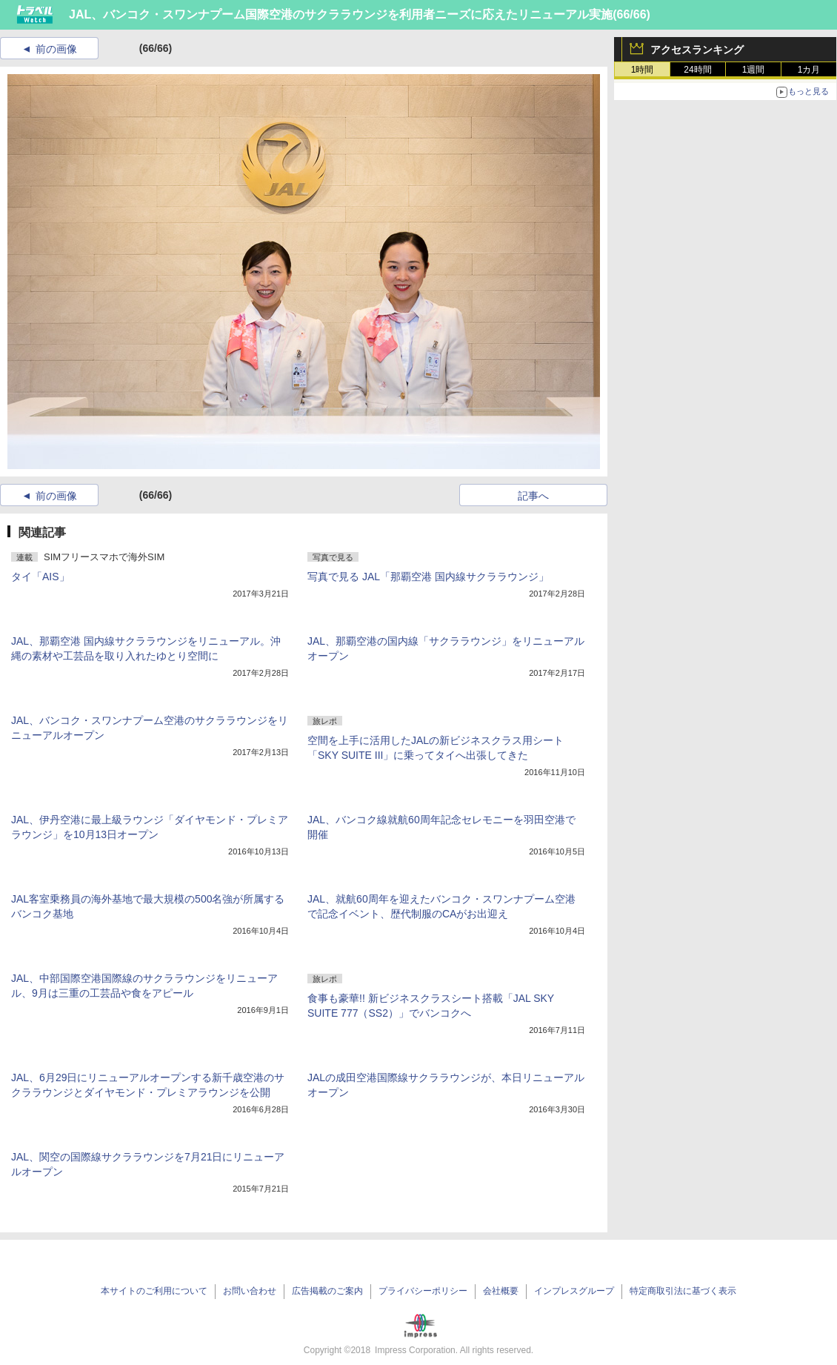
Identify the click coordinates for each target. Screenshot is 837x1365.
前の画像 (56, 49)
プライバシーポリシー (423, 1291)
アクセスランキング (697, 50)
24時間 (697, 69)
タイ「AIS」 (40, 576)
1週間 (753, 69)
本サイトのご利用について (154, 1291)
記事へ (533, 496)
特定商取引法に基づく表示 (683, 1291)
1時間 (642, 69)
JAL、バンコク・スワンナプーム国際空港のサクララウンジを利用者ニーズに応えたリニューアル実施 (341, 14)
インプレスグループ (574, 1291)
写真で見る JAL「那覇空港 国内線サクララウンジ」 (428, 576)
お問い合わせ (249, 1291)
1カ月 (809, 69)
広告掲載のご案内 (327, 1291)
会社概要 (500, 1291)
